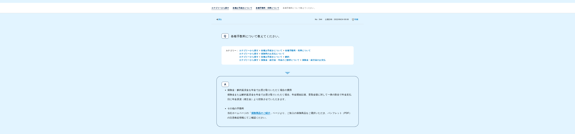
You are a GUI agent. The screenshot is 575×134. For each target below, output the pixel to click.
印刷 (356, 19)
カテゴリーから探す (220, 8)
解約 (287, 57)
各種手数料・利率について (267, 8)
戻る (220, 19)
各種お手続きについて (242, 8)
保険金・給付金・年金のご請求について (280, 60)
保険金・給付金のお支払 (314, 60)
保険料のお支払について (272, 54)
